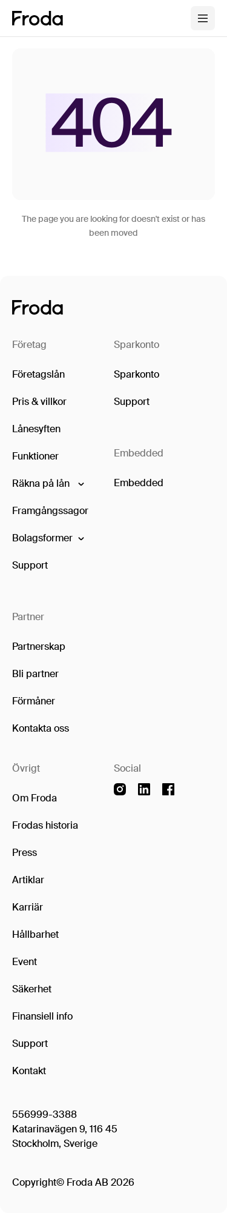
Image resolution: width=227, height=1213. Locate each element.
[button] (47, 484)
